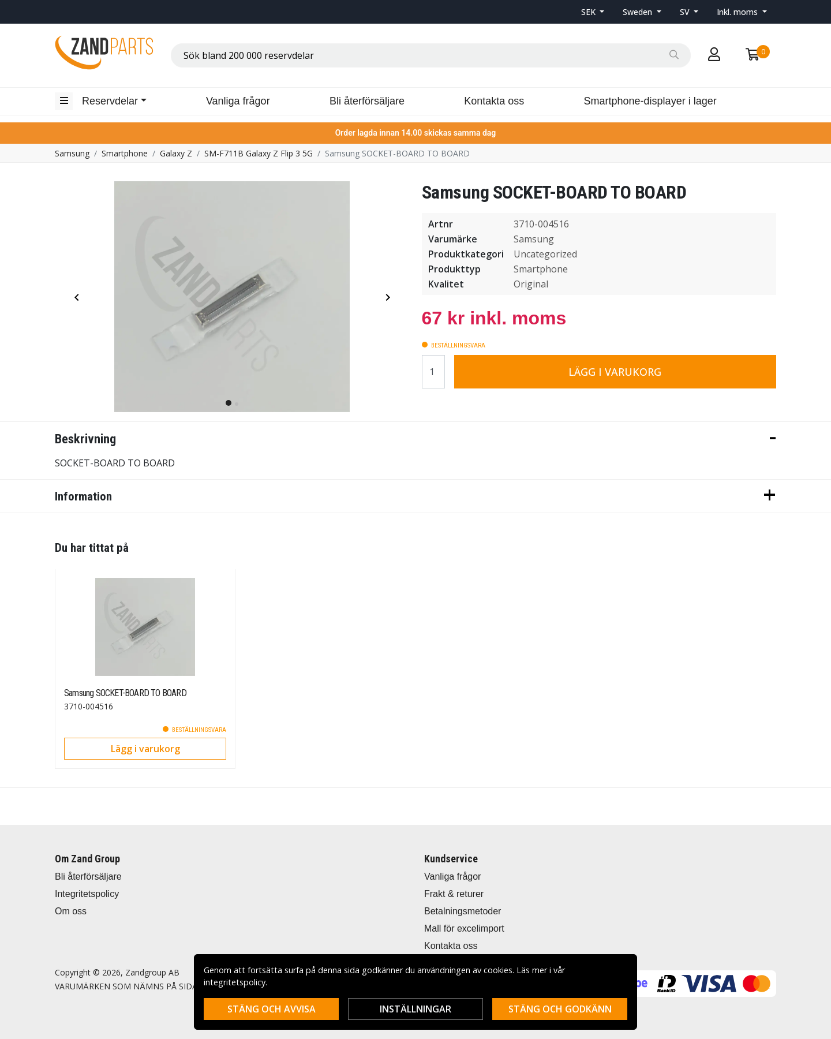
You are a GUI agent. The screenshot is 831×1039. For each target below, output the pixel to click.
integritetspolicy (234, 982)
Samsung (72, 153)
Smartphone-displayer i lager (650, 101)
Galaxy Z (176, 153)
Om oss (71, 911)
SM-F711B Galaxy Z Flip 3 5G (258, 153)
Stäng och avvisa (271, 1009)
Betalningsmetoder (462, 911)
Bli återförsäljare (367, 101)
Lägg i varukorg (614, 372)
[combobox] (430, 55)
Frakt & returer (454, 894)
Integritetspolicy (87, 894)
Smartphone (125, 153)
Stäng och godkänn (560, 1009)
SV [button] (686, 11)
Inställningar (415, 1009)
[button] (593, 12)
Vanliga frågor (238, 101)
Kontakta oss (494, 101)
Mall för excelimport (464, 928)
